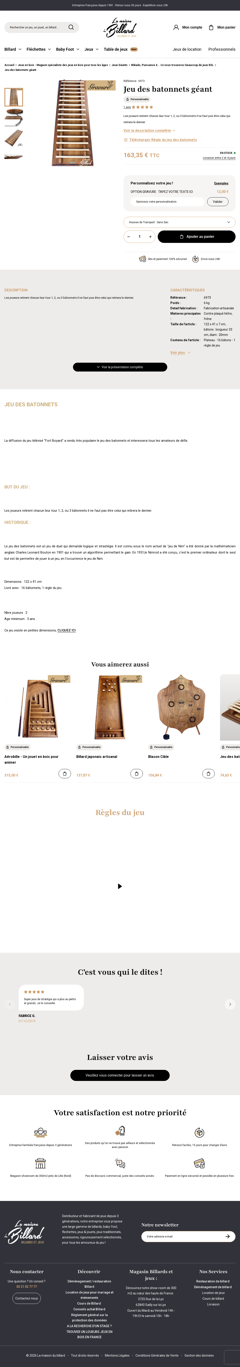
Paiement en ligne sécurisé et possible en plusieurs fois (199, 1166)
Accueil (9, 65)
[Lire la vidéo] (120, 886)
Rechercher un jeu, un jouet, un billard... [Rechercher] (34, 27)
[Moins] (129, 237)
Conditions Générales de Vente (157, 1355)
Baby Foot (67, 49)
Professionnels (222, 49)
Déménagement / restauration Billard (89, 1284)
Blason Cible (158, 757)
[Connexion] (187, 27)
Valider (218, 201)
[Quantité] (140, 237)
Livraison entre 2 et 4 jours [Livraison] (219, 157)
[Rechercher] (71, 27)
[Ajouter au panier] (65, 773)
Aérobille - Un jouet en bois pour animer (31, 760)
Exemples (221, 183)
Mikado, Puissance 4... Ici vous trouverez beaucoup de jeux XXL (172, 65)
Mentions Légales (117, 1355)
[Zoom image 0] (72, 123)
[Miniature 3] (13, 158)
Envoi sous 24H (206, 259)
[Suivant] (13, 163)
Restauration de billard (213, 1281)
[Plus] (150, 237)
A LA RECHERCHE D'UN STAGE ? (89, 1326)
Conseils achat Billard (89, 1309)
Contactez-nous (26, 1298)
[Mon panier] (222, 27)
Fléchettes (39, 49)
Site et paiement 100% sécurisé (163, 259)
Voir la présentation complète (120, 367)
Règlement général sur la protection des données (89, 1317)
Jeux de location (187, 49)
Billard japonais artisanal (96, 757)
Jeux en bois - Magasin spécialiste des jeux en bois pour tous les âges (63, 65)
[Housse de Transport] (180, 222)
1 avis (127, 107)
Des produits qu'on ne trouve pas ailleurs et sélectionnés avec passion (120, 1136)
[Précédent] (13, 82)
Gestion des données (199, 1355)
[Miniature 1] (13, 117)
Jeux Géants (120, 65)
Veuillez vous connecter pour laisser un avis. (120, 1075)
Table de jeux (121, 49)
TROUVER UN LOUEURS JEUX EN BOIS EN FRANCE (89, 1334)
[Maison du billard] (120, 27)
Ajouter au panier (196, 236)
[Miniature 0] (13, 97)
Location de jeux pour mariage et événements (89, 1295)
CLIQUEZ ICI (66, 630)
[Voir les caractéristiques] (180, 353)
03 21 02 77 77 (26, 1286)
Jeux (91, 49)
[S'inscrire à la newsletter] (227, 1236)
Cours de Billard (89, 1303)
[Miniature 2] (13, 138)
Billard (12, 49)
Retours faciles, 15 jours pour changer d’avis (199, 1136)
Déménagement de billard (213, 1287)
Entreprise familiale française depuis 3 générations (40, 1136)
